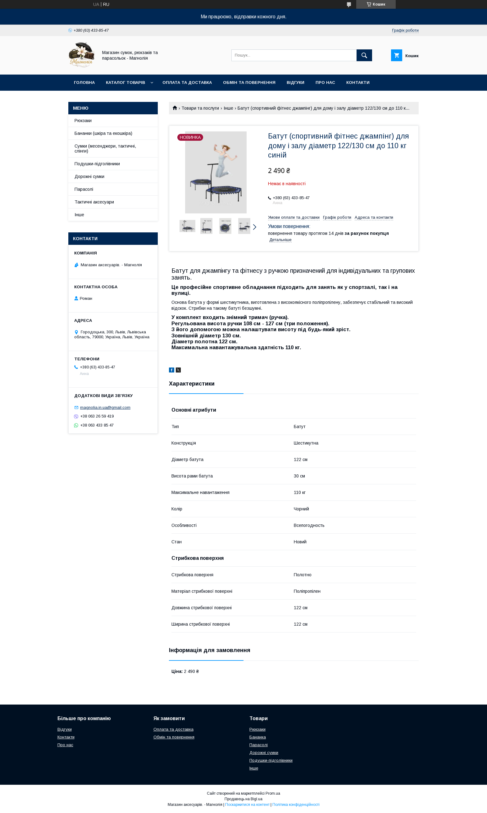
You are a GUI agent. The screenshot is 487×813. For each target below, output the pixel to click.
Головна (84, 82)
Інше (228, 108)
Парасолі (84, 189)
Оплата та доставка (187, 82)
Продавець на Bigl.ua (243, 799)
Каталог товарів (125, 82)
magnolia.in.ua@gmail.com (105, 407)
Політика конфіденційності (296, 804)
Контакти (358, 82)
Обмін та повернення (249, 82)
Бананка (257, 737)
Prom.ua (273, 793)
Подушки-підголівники (97, 163)
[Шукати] (364, 55)
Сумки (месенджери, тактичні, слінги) (105, 148)
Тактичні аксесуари (94, 201)
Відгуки (295, 82)
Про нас (325, 82)
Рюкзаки (83, 120)
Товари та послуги (200, 108)
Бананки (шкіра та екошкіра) (103, 133)
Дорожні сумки (89, 176)
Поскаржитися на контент (247, 804)
